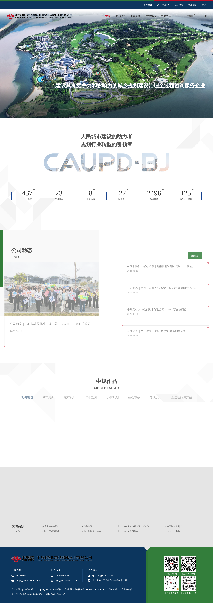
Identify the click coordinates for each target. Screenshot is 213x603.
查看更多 (194, 257)
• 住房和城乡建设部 (50, 527)
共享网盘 (192, 5)
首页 (107, 16)
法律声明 (29, 589)
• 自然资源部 (88, 527)
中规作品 (151, 16)
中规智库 (166, 16)
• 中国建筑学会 (131, 532)
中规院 (190, 16)
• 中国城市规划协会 (50, 532)
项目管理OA (163, 5)
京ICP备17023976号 (56, 594)
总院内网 (147, 5)
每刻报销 (178, 5)
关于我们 (120, 16)
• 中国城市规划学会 (174, 527)
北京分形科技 (125, 589)
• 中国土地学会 (172, 532)
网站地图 (15, 589)
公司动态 (135, 16)
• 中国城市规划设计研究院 (136, 527)
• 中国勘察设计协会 (91, 532)
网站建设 (113, 589)
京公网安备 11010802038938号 (26, 594)
